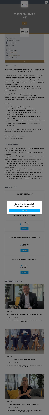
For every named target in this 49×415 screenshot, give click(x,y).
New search (24, 210)
